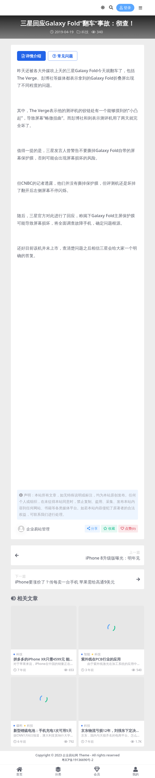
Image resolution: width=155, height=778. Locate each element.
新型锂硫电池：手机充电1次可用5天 (42, 730)
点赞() (128, 528)
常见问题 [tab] (62, 55)
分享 (92, 528)
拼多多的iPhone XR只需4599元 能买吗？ (43, 661)
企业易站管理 (33, 529)
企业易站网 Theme (76, 755)
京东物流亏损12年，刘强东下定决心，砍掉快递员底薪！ (108, 732)
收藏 (109, 528)
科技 (85, 31)
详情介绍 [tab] (31, 55)
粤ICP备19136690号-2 (78, 760)
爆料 (19, 725)
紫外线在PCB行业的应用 (101, 659)
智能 (87, 654)
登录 (125, 8)
